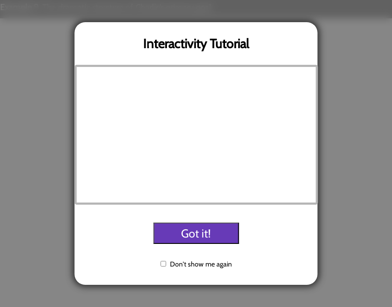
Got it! (196, 233)
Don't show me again (201, 264)
